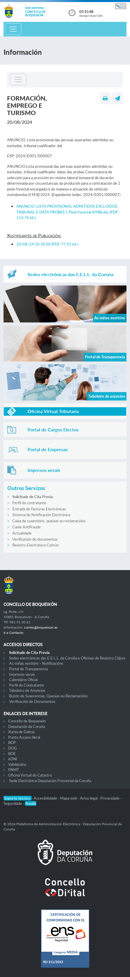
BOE (12, 753)
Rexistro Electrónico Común (35, 545)
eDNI (12, 758)
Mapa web (69, 798)
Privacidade (110, 798)
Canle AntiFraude (26, 527)
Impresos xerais (22, 674)
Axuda (30, 803)
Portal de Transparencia (28, 668)
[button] (120, 6)
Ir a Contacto (13, 632)
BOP (12, 742)
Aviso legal (89, 798)
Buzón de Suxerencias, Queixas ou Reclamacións (48, 696)
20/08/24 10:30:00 (47, 244)
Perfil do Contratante (26, 685)
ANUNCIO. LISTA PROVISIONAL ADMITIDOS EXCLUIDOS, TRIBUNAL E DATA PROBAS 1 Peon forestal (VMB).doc (67, 212)
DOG (12, 748)
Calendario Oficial (23, 679)
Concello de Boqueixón (27, 721)
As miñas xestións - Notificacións (36, 663)
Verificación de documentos (35, 539)
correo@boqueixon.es (41, 627)
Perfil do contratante (29, 502)
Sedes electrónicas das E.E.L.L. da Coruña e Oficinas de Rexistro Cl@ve (67, 658)
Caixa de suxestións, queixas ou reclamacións (49, 521)
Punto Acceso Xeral (24, 737)
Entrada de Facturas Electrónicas (39, 509)
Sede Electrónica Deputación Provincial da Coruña (50, 780)
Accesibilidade (46, 798)
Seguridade (13, 803)
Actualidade (22, 533)
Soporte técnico (17, 798)
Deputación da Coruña (26, 726)
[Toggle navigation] (13, 29)
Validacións (17, 764)
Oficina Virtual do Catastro (30, 775)
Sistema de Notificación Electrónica (41, 514)
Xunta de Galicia (21, 731)
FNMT (13, 769)
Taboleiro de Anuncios (27, 690)
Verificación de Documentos (32, 701)
